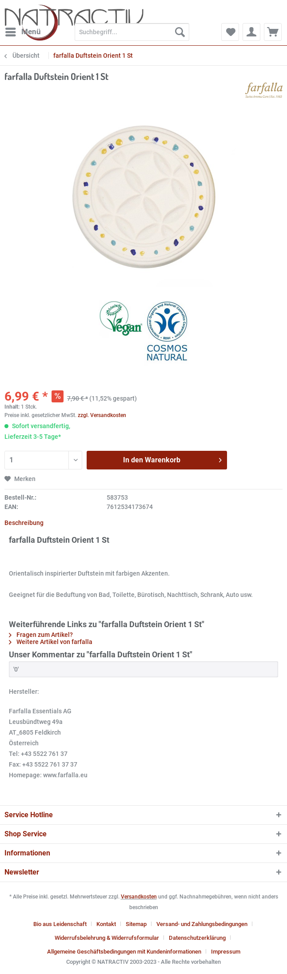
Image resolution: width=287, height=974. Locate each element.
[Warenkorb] (273, 32)
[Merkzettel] (230, 32)
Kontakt (106, 924)
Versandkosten (139, 897)
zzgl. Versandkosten (102, 415)
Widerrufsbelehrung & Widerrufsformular (107, 937)
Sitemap (136, 924)
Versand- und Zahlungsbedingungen (201, 924)
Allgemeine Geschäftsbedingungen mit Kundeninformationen (124, 951)
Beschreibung (24, 522)
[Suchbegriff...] (132, 32)
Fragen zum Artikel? (41, 634)
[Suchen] (180, 32)
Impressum (225, 951)
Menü (23, 30)
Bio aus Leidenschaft (60, 924)
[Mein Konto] (251, 32)
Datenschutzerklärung (197, 937)
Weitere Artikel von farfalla (50, 641)
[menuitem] (22, 32)
